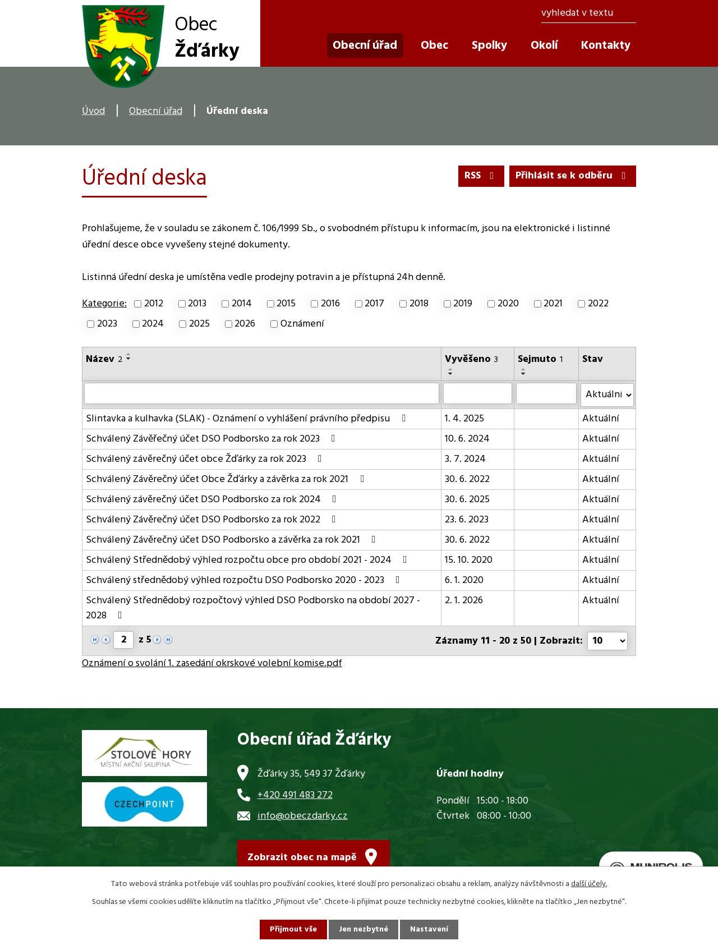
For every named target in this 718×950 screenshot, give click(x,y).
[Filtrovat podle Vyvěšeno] (477, 393)
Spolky (489, 45)
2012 (153, 304)
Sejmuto (540, 359)
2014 (242, 304)
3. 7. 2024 (465, 458)
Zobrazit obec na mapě (302, 856)
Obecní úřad (155, 111)
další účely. (589, 884)
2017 (374, 304)
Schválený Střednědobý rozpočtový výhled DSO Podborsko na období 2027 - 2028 (253, 608)
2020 (508, 304)
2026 (244, 324)
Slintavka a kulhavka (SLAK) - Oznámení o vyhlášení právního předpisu (248, 418)
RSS (481, 176)
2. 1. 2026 (464, 600)
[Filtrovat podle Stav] (607, 394)
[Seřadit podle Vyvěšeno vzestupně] (451, 369)
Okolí (544, 45)
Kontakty (605, 45)
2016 (330, 304)
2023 (107, 324)
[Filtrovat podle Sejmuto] (546, 393)
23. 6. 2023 (467, 519)
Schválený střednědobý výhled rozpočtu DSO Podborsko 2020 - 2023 (245, 580)
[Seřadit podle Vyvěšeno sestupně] (451, 373)
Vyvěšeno (471, 359)
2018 (419, 304)
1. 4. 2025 (464, 418)
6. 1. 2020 (464, 580)
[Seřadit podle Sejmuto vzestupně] (524, 369)
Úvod (93, 111)
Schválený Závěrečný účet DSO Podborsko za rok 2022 (213, 519)
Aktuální (600, 418)
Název (104, 359)
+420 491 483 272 (295, 794)
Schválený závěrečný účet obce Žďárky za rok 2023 (206, 458)
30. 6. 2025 (467, 499)
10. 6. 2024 (467, 438)
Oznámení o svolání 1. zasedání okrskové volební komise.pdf (212, 662)
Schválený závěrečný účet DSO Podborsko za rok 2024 (213, 499)
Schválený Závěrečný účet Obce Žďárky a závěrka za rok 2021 (227, 479)
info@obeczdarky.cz (302, 815)
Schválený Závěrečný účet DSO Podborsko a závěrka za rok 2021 (233, 539)
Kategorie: (104, 304)
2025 (199, 324)
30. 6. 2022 (467, 479)
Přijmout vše (293, 929)
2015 (286, 304)
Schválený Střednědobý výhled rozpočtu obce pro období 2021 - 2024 (249, 559)
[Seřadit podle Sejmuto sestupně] (524, 373)
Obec (434, 45)
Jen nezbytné (363, 929)
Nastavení (429, 929)
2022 (598, 304)
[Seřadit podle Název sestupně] (129, 358)
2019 (462, 304)
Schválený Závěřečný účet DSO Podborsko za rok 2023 (213, 438)
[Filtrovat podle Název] (261, 393)
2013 (197, 304)
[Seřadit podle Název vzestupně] (129, 354)
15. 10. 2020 (469, 559)
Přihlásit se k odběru (573, 176)
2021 (553, 304)
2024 (153, 324)
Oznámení (302, 324)
